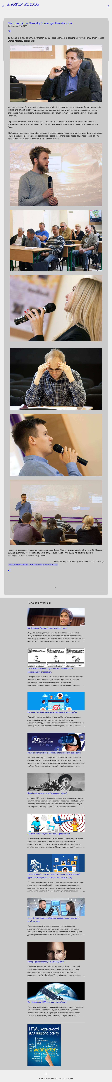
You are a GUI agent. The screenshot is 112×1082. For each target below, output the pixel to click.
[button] (9, 31)
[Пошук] (108, 6)
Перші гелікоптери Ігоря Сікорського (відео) (47, 793)
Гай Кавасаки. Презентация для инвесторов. (47, 628)
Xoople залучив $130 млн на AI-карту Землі (46, 1002)
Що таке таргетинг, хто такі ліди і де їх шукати (48, 834)
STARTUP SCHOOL (23, 5)
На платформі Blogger (56, 1074)
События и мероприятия (18, 565)
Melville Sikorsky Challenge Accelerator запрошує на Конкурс (54, 753)
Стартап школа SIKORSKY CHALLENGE (43, 565)
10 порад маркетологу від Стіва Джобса (45, 962)
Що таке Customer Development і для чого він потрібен (52, 712)
